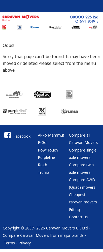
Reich (42, 164)
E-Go (42, 142)
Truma (43, 172)
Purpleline (46, 157)
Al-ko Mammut (51, 135)
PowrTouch (48, 150)
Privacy (25, 242)
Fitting (74, 209)
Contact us (78, 216)
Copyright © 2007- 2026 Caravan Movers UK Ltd (45, 228)
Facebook (17, 136)
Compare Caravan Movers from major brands (43, 235)
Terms (9, 242)
